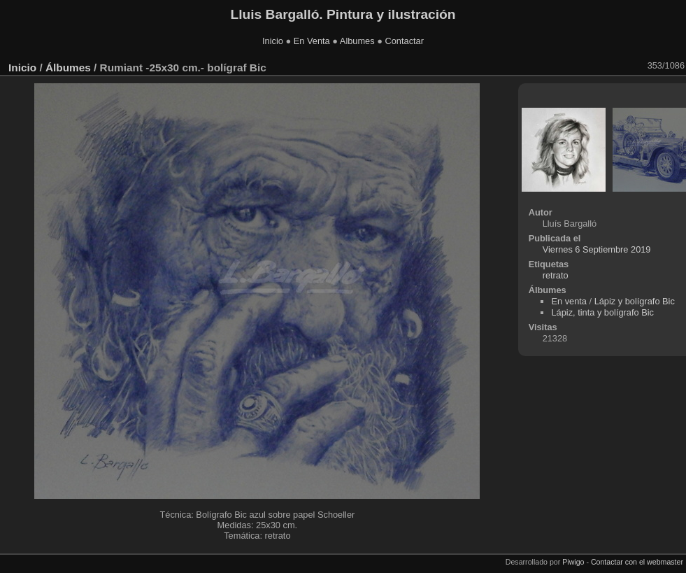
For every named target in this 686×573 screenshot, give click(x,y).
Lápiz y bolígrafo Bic (634, 301)
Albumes (357, 41)
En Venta (312, 41)
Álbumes (68, 67)
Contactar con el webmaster (637, 562)
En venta (569, 301)
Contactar (404, 41)
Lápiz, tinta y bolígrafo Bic (602, 312)
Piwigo (573, 562)
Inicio (272, 41)
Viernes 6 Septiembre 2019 (597, 249)
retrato (556, 275)
